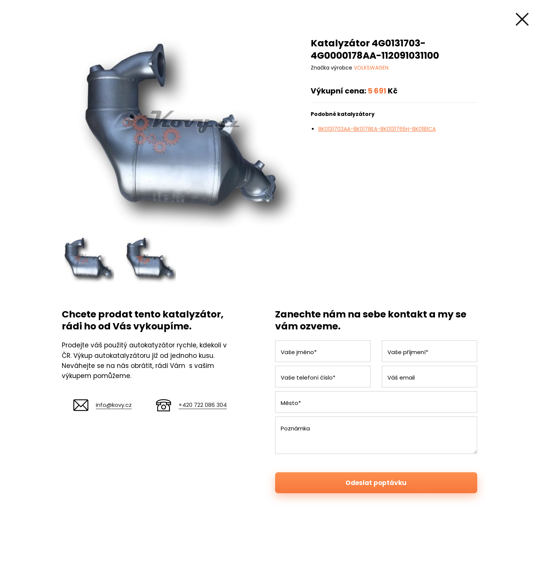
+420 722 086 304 (203, 405)
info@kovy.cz (114, 405)
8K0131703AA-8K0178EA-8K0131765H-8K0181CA (377, 129)
